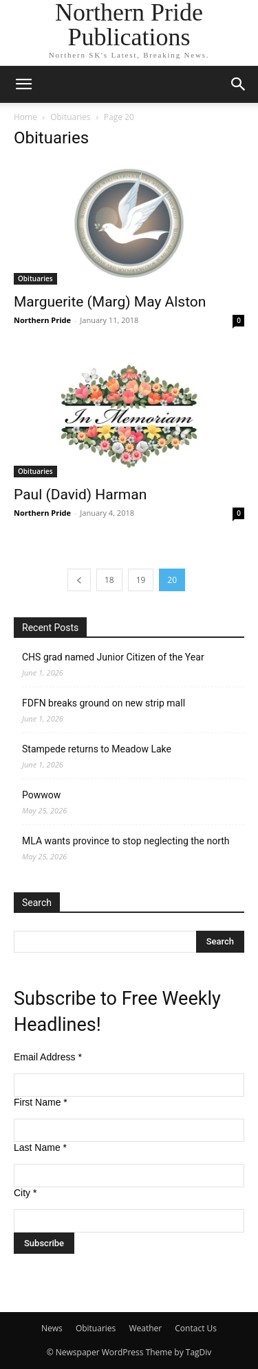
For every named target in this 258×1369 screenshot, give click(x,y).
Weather (145, 1328)
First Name (40, 1102)
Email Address (48, 1056)
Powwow (41, 794)
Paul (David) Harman (80, 494)
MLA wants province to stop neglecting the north (126, 840)
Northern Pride (42, 320)
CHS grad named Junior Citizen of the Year (113, 657)
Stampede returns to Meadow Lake (96, 748)
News (52, 1328)
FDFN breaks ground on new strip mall (103, 703)
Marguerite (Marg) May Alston (110, 302)
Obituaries (70, 117)
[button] (23, 84)
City (25, 1192)
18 (109, 580)
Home (25, 117)
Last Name (40, 1147)
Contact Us (196, 1328)
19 (141, 580)
